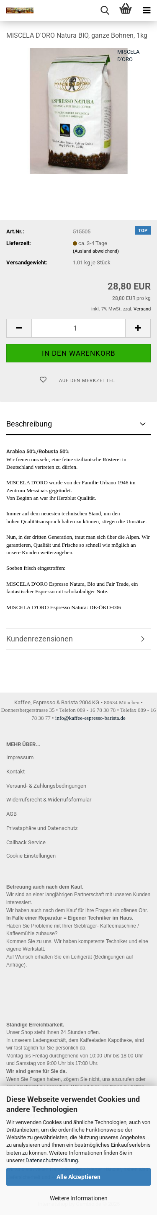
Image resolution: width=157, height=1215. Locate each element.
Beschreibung (29, 423)
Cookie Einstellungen (31, 856)
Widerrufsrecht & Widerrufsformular (48, 799)
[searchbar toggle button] (104, 10)
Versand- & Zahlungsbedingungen (46, 786)
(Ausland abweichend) (96, 251)
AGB (11, 814)
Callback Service (26, 842)
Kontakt (15, 771)
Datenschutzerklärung (52, 1160)
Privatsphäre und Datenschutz (41, 828)
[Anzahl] (78, 328)
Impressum (19, 757)
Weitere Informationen (79, 1198)
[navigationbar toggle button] (146, 10)
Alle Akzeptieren (78, 1177)
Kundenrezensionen (39, 638)
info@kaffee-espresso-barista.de (90, 718)
